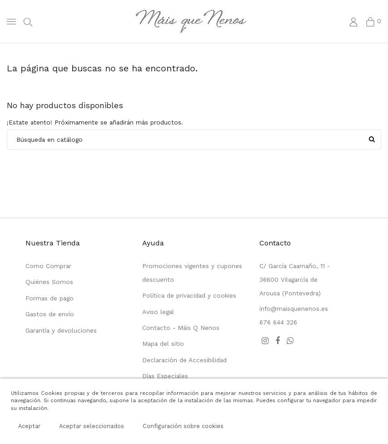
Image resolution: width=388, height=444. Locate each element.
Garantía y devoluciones (61, 330)
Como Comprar (48, 265)
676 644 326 (278, 322)
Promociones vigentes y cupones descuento (192, 272)
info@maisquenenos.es (293, 308)
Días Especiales (165, 375)
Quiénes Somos (49, 281)
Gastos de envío (49, 314)
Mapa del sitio (163, 343)
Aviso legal (158, 311)
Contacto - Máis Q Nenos (180, 327)
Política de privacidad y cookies (189, 295)
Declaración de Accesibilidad (184, 360)
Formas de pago (49, 298)
